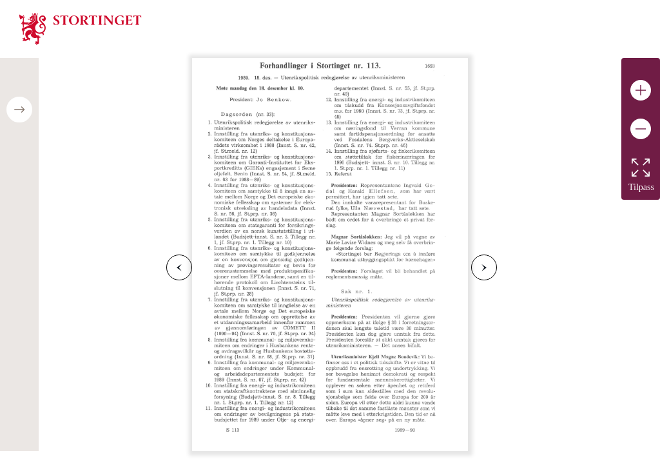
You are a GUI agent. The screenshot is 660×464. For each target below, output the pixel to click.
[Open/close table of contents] (19, 109)
